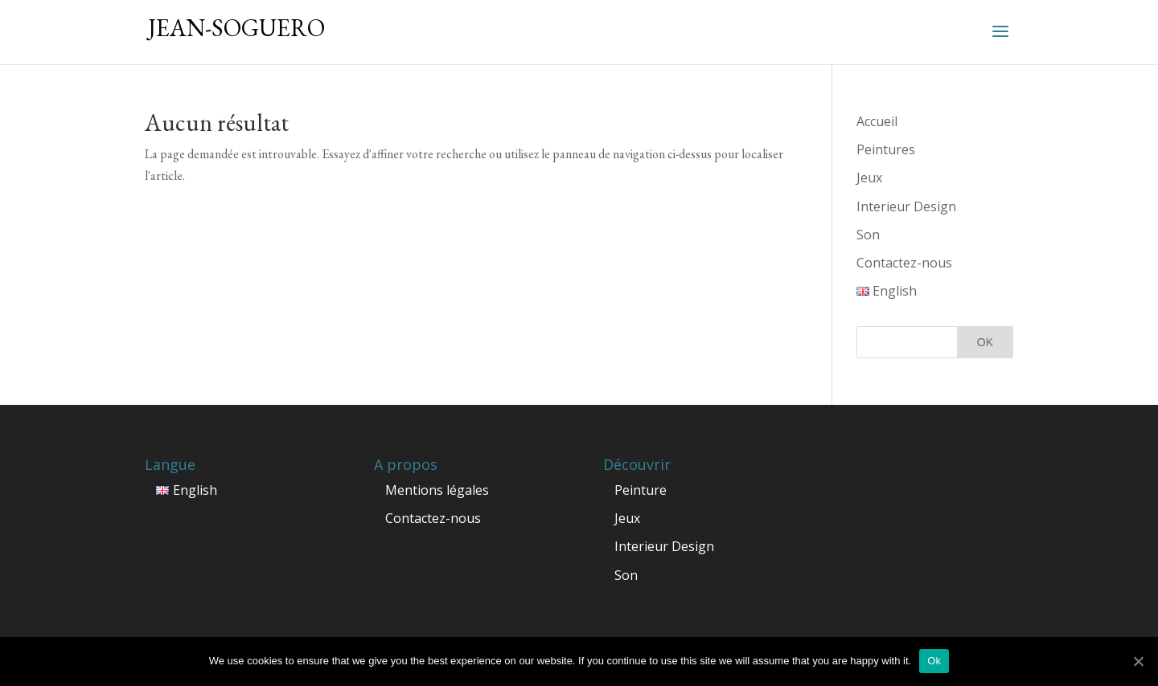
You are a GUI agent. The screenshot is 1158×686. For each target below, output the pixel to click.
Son (868, 234)
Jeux (869, 177)
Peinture (640, 490)
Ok (934, 661)
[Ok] (1138, 661)
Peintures (885, 149)
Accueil (876, 121)
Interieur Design (906, 206)
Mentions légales (437, 490)
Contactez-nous (904, 263)
